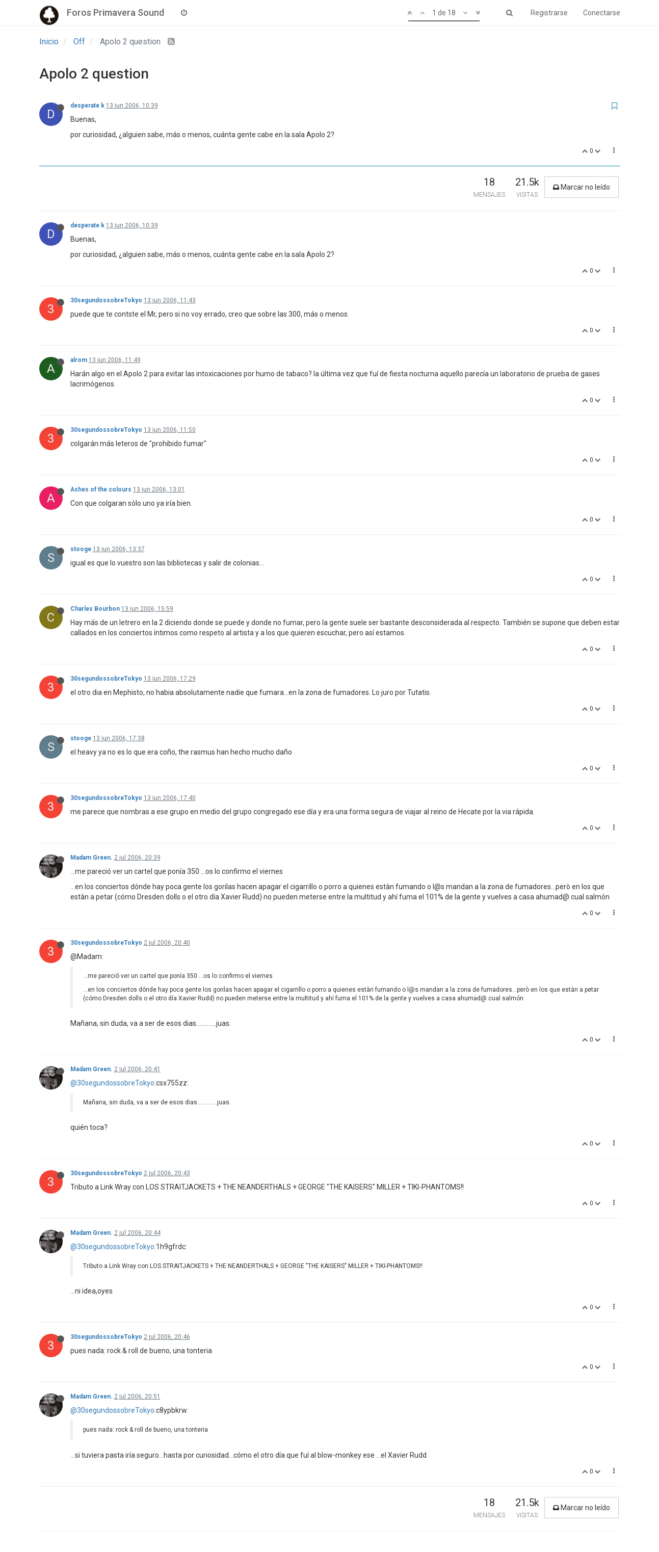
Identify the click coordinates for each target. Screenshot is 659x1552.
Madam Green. (91, 857)
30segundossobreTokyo (106, 300)
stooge (80, 549)
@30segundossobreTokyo (112, 1083)
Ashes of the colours (100, 489)
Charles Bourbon (95, 608)
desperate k (87, 105)
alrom (78, 360)
